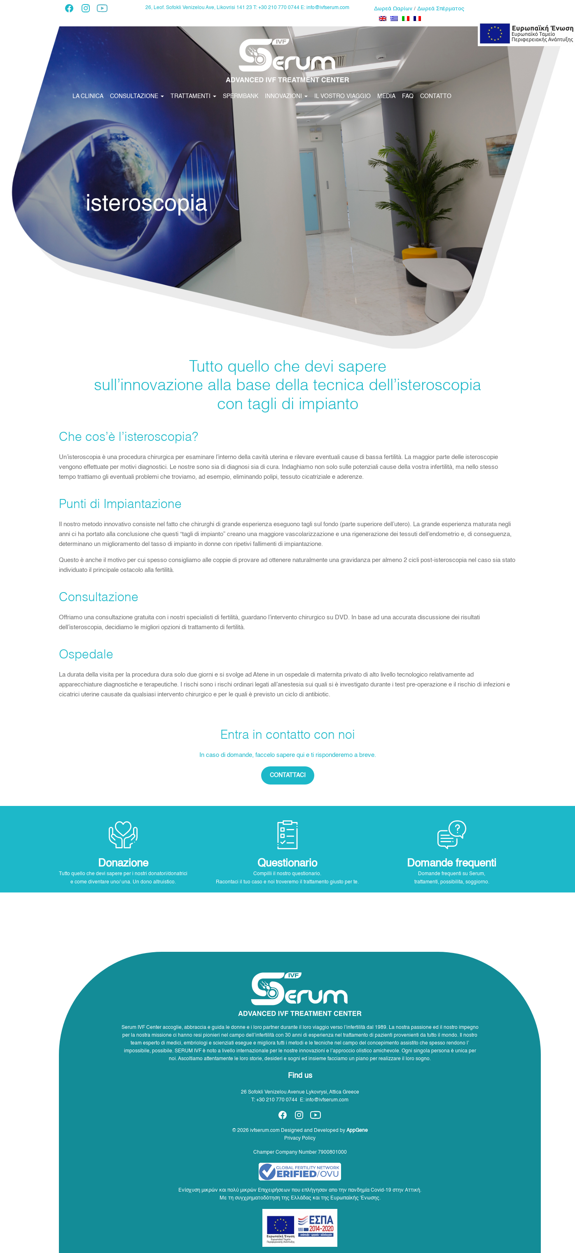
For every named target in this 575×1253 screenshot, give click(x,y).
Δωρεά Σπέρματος (440, 9)
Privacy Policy (300, 1138)
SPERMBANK (240, 96)
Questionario (287, 863)
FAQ (408, 96)
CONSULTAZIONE (137, 96)
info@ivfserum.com (327, 7)
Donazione (123, 863)
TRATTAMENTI (193, 96)
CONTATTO (435, 96)
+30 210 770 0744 (276, 1100)
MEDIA (386, 96)
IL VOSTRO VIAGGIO (342, 96)
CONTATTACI (288, 775)
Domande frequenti (451, 863)
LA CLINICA (87, 96)
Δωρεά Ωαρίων (393, 9)
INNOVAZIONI (286, 96)
